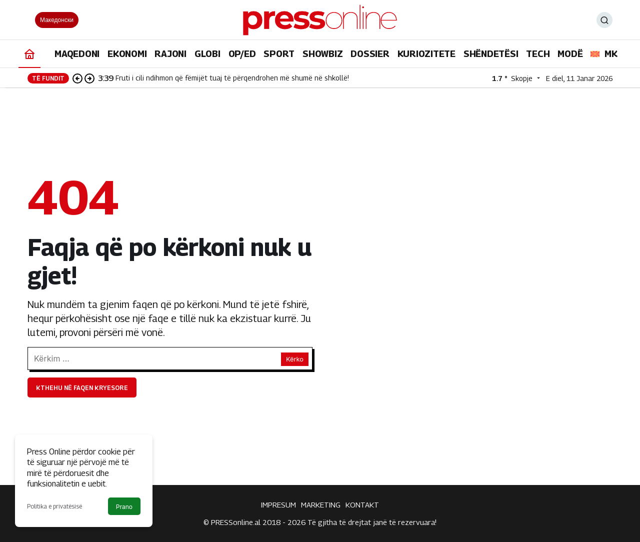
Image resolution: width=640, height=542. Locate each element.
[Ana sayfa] (30, 53)
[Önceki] (78, 78)
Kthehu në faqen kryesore (82, 388)
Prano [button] (124, 506)
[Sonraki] (90, 78)
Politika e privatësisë (54, 506)
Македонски (57, 20)
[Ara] (604, 20)
